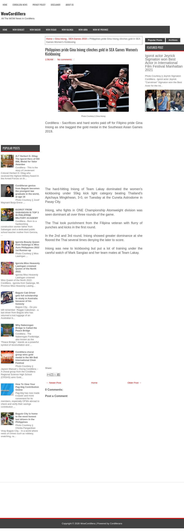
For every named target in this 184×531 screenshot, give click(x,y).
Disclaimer (55, 4)
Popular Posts (155, 40)
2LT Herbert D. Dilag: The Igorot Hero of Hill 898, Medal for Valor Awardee (27, 160)
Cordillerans (116, 523)
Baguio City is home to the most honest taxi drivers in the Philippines (26, 417)
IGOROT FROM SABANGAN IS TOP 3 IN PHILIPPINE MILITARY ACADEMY (27, 213)
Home (5, 4)
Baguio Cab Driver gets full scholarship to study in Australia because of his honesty (26, 298)
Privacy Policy (39, 4)
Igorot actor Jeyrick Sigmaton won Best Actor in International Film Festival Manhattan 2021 (164, 63)
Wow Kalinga (67, 29)
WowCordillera (13, 13)
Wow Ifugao (51, 29)
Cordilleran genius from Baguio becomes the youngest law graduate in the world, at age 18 (27, 191)
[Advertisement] (93, 162)
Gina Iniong (61, 38)
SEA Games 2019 (78, 38)
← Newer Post (53, 382)
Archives (173, 40)
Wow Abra (83, 29)
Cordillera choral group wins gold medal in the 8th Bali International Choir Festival (26, 357)
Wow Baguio (35, 29)
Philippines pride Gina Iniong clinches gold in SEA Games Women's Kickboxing (91, 51)
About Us (70, 4)
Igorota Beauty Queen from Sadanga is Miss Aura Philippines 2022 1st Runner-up (27, 246)
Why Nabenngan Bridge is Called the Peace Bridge (26, 328)
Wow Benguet (18, 29)
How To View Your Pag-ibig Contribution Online (27, 387)
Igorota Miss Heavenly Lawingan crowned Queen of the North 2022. (27, 267)
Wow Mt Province (100, 29)
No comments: (65, 59)
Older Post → (134, 382)
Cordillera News (20, 4)
